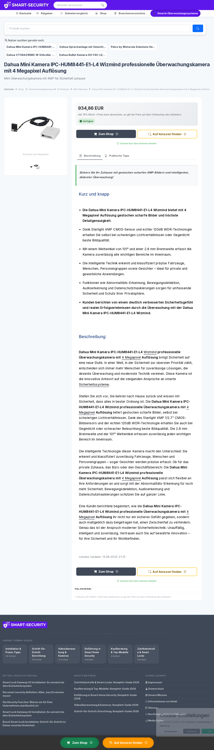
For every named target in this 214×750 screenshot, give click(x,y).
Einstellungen (158, 731)
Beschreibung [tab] (89, 156)
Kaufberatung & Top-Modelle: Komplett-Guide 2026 (105, 688)
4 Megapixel (131, 357)
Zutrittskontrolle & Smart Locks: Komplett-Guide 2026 (106, 682)
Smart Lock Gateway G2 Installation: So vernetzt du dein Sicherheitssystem (33, 684)
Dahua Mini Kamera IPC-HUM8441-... (31, 47)
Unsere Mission (156, 695)
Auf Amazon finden (164, 134)
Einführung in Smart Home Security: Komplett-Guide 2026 (105, 697)
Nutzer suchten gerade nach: (24, 40)
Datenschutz (154, 688)
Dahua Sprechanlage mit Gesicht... (83, 47)
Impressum (153, 682)
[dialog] (177, 722)
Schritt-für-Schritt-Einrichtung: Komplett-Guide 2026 (106, 711)
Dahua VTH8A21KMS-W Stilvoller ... (30, 55)
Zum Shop (104, 134)
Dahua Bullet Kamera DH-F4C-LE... (82, 55)
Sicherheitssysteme (94, 384)
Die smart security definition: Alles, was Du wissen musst (33, 694)
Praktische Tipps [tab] (116, 156)
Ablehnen (179, 731)
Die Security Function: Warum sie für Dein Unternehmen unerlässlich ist (27, 704)
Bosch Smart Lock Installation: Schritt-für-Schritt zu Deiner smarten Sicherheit (34, 723)
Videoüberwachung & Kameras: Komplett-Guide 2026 (106, 704)
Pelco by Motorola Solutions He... (133, 47)
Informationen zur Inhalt (161, 701)
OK (197, 731)
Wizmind (150, 352)
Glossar (151, 707)
